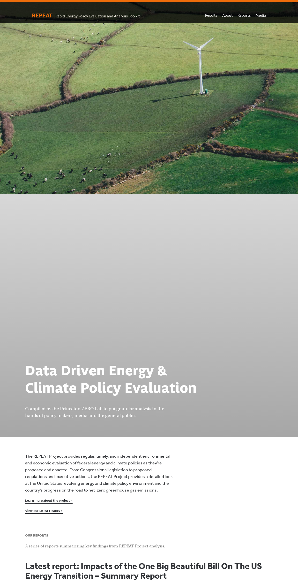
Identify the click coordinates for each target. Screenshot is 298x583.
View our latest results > (44, 511)
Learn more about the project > (49, 501)
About (227, 15)
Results (211, 15)
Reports (244, 15)
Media (261, 15)
